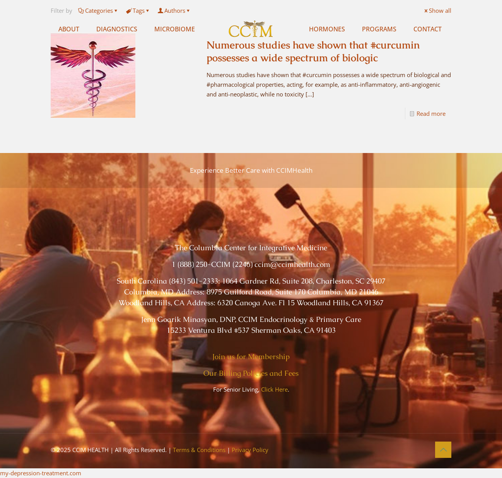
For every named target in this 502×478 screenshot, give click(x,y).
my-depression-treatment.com (40, 473)
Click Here (274, 389)
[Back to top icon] (443, 450)
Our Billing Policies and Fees (251, 373)
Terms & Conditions (199, 450)
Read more (431, 113)
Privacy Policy (250, 450)
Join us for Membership (251, 356)
